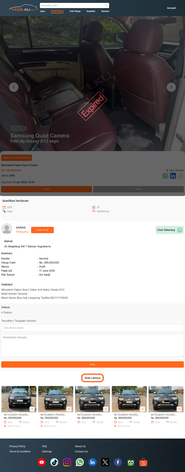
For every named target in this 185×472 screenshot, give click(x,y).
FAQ (44, 446)
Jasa (42, 11)
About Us (80, 446)
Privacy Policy (17, 446)
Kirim (92, 364)
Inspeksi (90, 11)
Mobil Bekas (57, 11)
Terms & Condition (20, 451)
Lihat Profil (42, 230)
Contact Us (81, 451)
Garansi (105, 11)
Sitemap (47, 451)
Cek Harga (75, 11)
